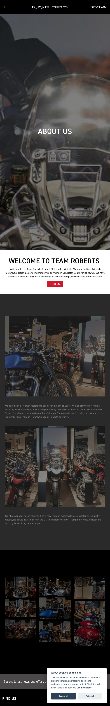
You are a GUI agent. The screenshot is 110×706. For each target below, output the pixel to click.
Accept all (63, 696)
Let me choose (84, 687)
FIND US (55, 284)
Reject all (90, 696)
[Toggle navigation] (4, 7)
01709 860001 (99, 7)
